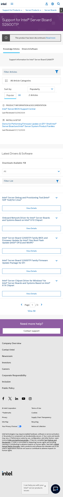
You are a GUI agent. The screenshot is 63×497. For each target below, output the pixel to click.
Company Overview (11, 343)
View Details (31, 208)
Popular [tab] (10, 95)
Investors (6, 362)
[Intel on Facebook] (3, 399)
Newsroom (7, 356)
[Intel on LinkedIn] (16, 399)
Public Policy (8, 388)
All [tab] (19, 95)
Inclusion (6, 381)
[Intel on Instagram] (30, 399)
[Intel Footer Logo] (7, 473)
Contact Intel (8, 349)
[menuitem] (32, 10)
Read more (50, 38)
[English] (53, 4)
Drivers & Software (30, 49)
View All (31, 311)
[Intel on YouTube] (23, 399)
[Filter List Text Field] (27, 72)
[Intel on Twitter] (10, 399)
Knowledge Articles (11, 49)
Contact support (32, 331)
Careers (6, 369)
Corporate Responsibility (14, 375)
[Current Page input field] (32, 305)
